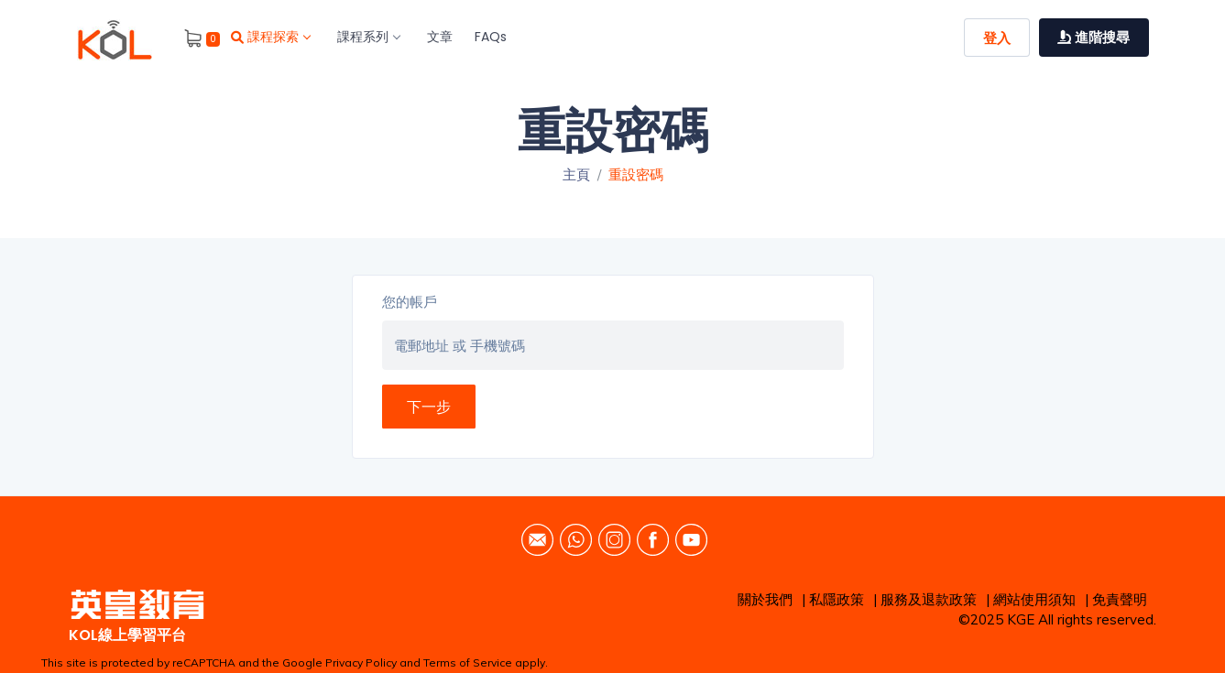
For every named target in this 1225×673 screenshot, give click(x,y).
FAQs (491, 36)
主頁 (576, 174)
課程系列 (368, 36)
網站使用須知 (1034, 599)
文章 (440, 36)
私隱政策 (836, 599)
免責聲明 (1119, 599)
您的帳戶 (409, 301)
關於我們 (765, 599)
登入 (997, 38)
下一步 (429, 406)
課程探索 (270, 36)
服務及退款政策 (928, 599)
